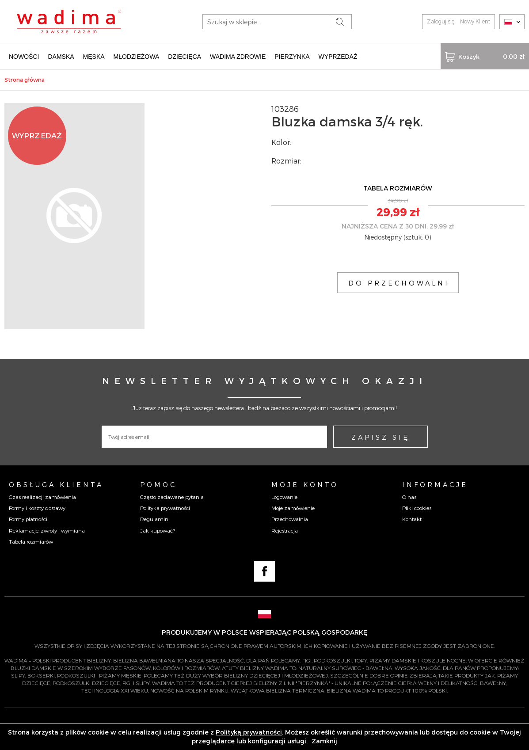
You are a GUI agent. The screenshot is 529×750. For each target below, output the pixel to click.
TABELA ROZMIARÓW (397, 188)
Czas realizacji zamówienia (42, 497)
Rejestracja (284, 530)
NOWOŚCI (24, 56)
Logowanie (284, 497)
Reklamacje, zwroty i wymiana (47, 530)
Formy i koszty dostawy (37, 508)
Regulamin (154, 519)
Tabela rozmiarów (31, 541)
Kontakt (412, 519)
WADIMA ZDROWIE (238, 56)
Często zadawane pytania (172, 497)
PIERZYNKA (291, 56)
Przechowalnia (289, 519)
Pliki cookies (416, 508)
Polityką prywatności (249, 732)
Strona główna (24, 79)
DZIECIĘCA (184, 56)
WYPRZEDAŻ (338, 56)
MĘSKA (94, 56)
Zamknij (324, 741)
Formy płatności (28, 519)
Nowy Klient (475, 21)
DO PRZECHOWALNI (398, 283)
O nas (409, 497)
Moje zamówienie (293, 508)
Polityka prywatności (165, 508)
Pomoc (158, 484)
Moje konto (305, 484)
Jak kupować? (157, 530)
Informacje (435, 484)
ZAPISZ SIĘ (380, 437)
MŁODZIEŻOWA (137, 56)
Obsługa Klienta (56, 484)
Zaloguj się (440, 21)
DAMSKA (61, 56)
